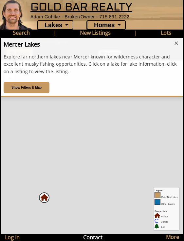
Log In (12, 237)
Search (21, 32)
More (172, 237)
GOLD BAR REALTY (81, 7)
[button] (44, 197)
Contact (92, 237)
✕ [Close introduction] (176, 43)
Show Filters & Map (26, 87)
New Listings (95, 32)
